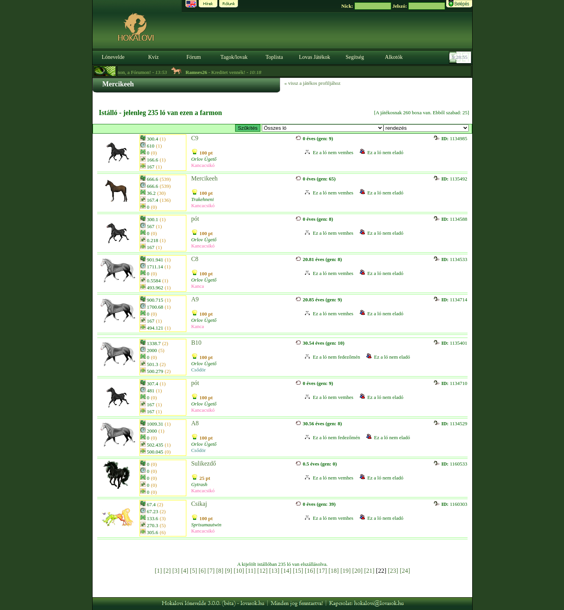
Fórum (193, 57)
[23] (393, 570)
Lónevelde (112, 57)
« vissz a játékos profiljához (312, 83)
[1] (158, 570)
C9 (194, 138)
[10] (239, 570)
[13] (274, 570)
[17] (321, 570)
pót (195, 218)
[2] (167, 570)
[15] (298, 570)
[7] (211, 570)
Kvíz (153, 57)
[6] (202, 570)
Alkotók (394, 57)
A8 (195, 423)
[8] (220, 570)
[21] (369, 570)
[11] (251, 570)
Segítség (355, 57)
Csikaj (199, 503)
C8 (194, 259)
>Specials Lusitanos (322, 128)
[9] (228, 570)
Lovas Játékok (314, 57)
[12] (262, 570)
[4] (184, 570)
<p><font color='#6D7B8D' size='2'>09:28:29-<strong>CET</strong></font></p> (461, 57)
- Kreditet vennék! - (230, 72)
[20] (357, 570)
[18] (333, 570)
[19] (345, 570)
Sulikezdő (203, 463)
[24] (405, 570)
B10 (196, 342)
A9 (195, 299)
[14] (286, 570)
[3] (176, 570)
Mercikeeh (204, 178)
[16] (310, 570)
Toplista (274, 57)
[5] (193, 570)
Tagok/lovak (234, 57)
